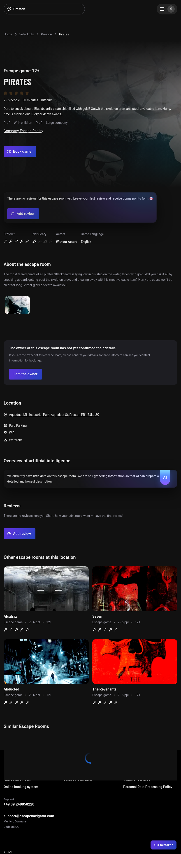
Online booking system (21, 787)
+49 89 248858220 (19, 804)
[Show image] (17, 305)
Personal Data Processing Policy (147, 787)
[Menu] (167, 9)
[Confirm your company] (25, 374)
